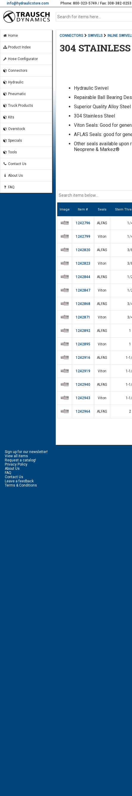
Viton (102, 236)
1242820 (83, 250)
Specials (12, 140)
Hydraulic (13, 82)
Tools (10, 152)
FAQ (9, 187)
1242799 (83, 236)
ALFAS (102, 223)
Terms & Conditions (21, 485)
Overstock (14, 129)
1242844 (83, 277)
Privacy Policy (16, 464)
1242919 (83, 371)
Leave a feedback (19, 481)
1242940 (83, 384)
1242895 (83, 344)
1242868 (83, 304)
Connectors (15, 70)
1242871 (83, 317)
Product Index (17, 47)
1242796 (83, 223)
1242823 (83, 263)
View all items (16, 456)
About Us (13, 175)
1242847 (83, 290)
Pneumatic (14, 94)
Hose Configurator (20, 59)
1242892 (83, 331)
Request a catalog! (20, 460)
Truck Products (18, 105)
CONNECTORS (71, 35)
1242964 (83, 411)
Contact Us (15, 164)
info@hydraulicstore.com (28, 3)
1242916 (83, 358)
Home (10, 35)
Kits (8, 117)
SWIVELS (95, 35)
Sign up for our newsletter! (26, 452)
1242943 (83, 398)
